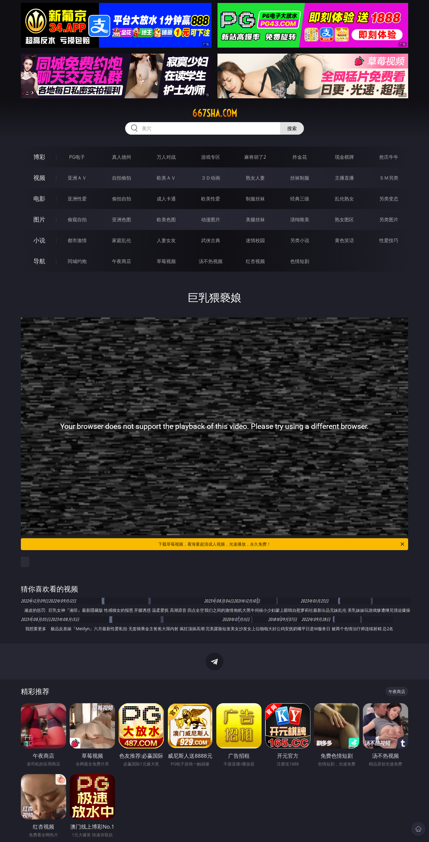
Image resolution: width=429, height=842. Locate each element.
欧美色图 (166, 219)
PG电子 (77, 157)
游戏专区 (210, 157)
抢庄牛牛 (388, 157)
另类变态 (388, 198)
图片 (39, 219)
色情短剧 (299, 261)
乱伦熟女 (344, 198)
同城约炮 (77, 261)
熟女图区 (344, 219)
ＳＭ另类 (388, 178)
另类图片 (388, 219)
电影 (39, 198)
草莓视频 (166, 261)
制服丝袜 (255, 198)
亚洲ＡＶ (77, 178)
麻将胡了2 (255, 157)
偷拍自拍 (121, 198)
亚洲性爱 (77, 198)
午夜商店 (121, 261)
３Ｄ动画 (210, 178)
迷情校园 (255, 240)
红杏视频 (255, 261)
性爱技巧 (388, 240)
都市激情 (77, 240)
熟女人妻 (255, 178)
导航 (39, 261)
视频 (39, 178)
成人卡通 (166, 198)
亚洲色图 (121, 219)
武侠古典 (210, 240)
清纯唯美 (299, 219)
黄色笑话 (344, 240)
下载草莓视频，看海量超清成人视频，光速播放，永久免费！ (281, 544)
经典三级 (299, 198)
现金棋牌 (344, 157)
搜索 (292, 128)
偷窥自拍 (77, 219)
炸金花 (300, 157)
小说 (39, 240)
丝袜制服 (299, 178)
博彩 (39, 157)
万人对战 (166, 157)
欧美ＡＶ (166, 178)
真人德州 (121, 157)
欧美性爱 (210, 198)
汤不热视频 (211, 261)
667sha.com (214, 113)
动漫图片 (210, 219)
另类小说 (299, 240)
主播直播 (344, 178)
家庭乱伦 (121, 240)
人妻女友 (166, 240)
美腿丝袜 (255, 219)
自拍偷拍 (121, 178)
